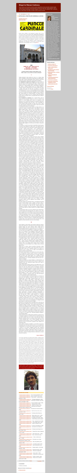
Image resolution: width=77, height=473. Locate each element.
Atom (30, 468)
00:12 (31, 460)
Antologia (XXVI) (25, 439)
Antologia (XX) (25, 425)
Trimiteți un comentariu (23, 465)
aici (40, 41)
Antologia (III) (24, 397)
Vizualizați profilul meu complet (53, 58)
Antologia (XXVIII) (25, 443)
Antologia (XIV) (25, 416)
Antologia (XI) (24, 410)
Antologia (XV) (25, 417)
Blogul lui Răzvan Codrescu (29, 5)
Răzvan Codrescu (55, 17)
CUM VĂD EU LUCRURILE (52, 79)
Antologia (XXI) (25, 426)
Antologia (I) (24, 394)
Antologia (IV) (25, 399)
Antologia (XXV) (25, 434)
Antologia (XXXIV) (25, 454)
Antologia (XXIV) (25, 433)
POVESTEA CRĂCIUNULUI (53, 65)
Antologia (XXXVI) (25, 457)
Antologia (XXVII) (25, 441)
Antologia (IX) (24, 406)
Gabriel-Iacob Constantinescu (39, 34)
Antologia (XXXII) (25, 450)
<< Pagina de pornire (21, 470)
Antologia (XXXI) (25, 449)
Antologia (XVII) (25, 421)
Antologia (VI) (24, 402)
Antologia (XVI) (25, 418)
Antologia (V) (24, 400)
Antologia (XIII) (25, 415)
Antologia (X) (24, 408)
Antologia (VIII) (25, 405)
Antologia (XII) (25, 413)
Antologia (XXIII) (25, 431)
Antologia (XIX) (25, 423)
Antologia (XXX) (25, 447)
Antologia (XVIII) (25, 422)
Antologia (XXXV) (25, 456)
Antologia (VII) (25, 403)
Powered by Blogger (50, 86)
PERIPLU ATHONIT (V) (52, 64)
